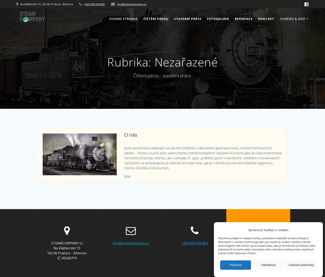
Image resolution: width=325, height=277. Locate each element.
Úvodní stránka (123, 19)
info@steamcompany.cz (132, 4)
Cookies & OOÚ (292, 19)
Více (127, 176)
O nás (130, 134)
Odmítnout (268, 267)
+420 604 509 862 (94, 4)
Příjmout (235, 267)
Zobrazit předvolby (301, 267)
